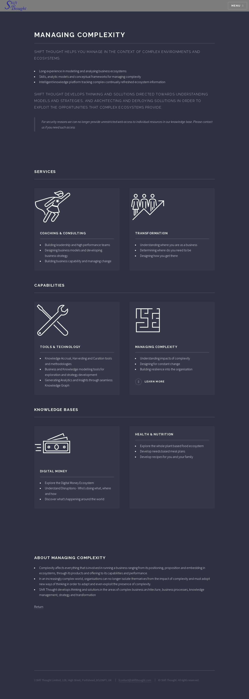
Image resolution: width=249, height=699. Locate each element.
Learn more (155, 381)
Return (38, 607)
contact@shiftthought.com (135, 680)
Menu (235, 5)
